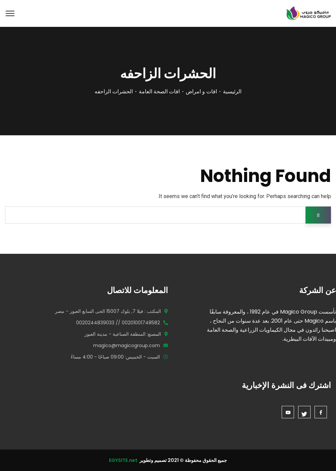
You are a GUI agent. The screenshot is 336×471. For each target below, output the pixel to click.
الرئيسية (232, 91)
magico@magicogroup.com (126, 345)
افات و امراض (201, 91)
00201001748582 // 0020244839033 (118, 322)
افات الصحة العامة (159, 91)
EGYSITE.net (123, 460)
